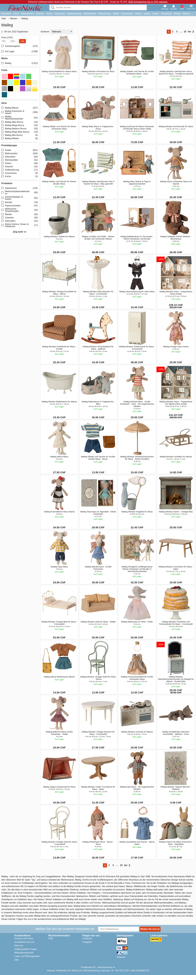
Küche (49, 13)
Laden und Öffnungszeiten (27, 956)
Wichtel (19, 202)
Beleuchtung (105, 13)
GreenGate (166, 13)
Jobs (16, 960)
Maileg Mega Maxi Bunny (19, 132)
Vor (191, 31)
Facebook (87, 938)
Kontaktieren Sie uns (24, 942)
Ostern (138, 13)
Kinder (156, 13)
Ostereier (19, 217)
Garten (147, 13)
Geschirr (40, 13)
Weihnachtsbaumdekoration (19, 192)
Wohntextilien (90, 13)
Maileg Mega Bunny (19, 125)
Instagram (87, 942)
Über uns (18, 945)
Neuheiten (6, 13)
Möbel (116, 13)
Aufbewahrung (74, 13)
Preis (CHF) (7, 37)
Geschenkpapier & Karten (19, 198)
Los (22, 41)
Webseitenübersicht (23, 953)
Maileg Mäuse (19, 108)
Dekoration (60, 13)
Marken (186, 13)
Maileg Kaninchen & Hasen (19, 112)
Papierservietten (19, 205)
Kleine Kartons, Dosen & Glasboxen (19, 225)
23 (185, 31)
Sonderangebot (19, 46)
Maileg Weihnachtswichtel (19, 117)
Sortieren (45, 31)
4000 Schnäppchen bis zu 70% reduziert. (148, 2)
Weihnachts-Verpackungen (19, 210)
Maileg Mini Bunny (19, 135)
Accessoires (127, 13)
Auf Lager (19, 51)
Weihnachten (27, 13)
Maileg (177, 13)
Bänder (19, 214)
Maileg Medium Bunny (19, 128)
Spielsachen (19, 188)
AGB (50, 938)
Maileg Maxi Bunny (19, 122)
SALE (16, 13)
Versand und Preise (23, 938)
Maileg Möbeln (19, 138)
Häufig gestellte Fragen (25, 949)
